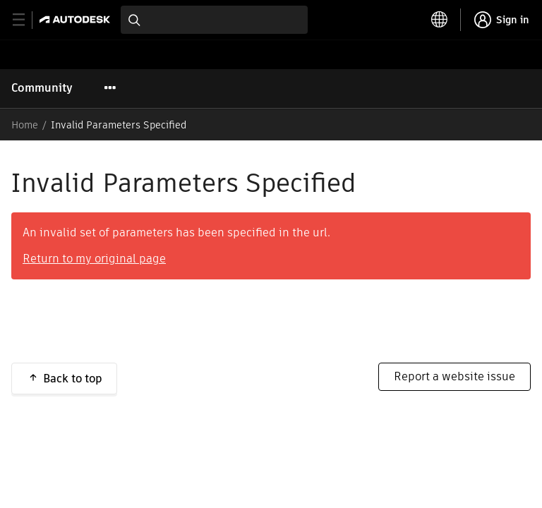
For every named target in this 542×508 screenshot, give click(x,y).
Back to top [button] (72, 378)
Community (42, 88)
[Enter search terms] (214, 20)
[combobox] (214, 20)
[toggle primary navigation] (26, 20)
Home (24, 125)
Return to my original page (94, 258)
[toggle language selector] (439, 20)
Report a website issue (454, 376)
